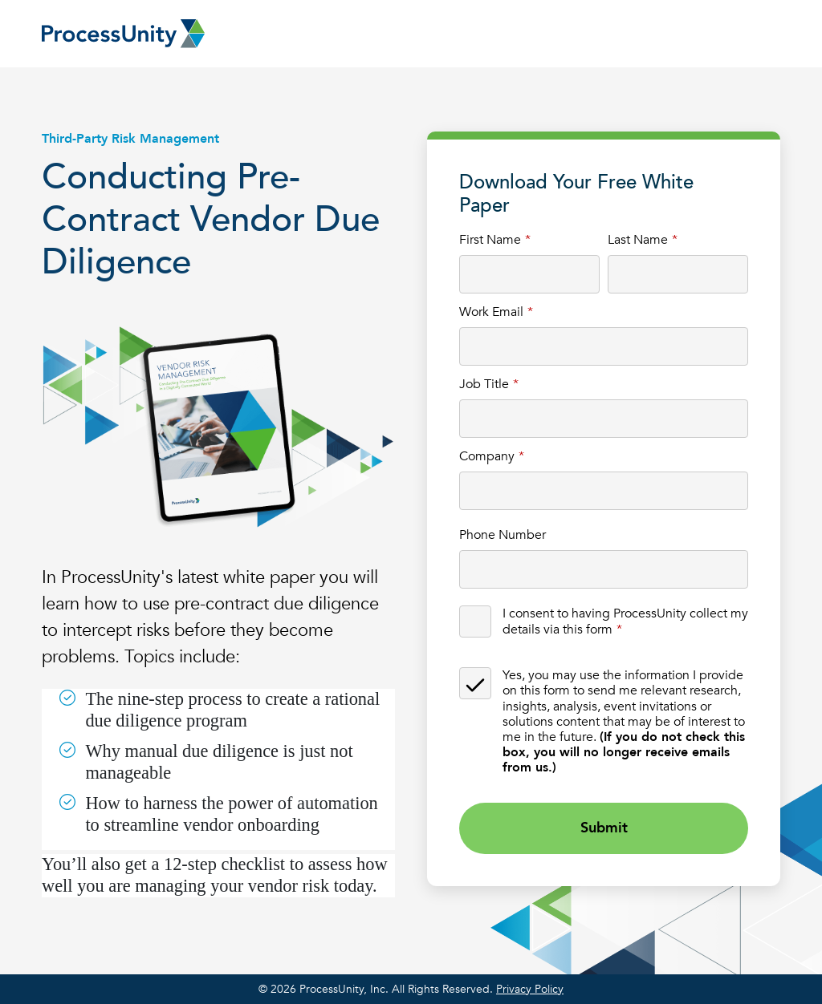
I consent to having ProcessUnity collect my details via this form (625, 621)
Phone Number (502, 534)
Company (487, 455)
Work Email (491, 311)
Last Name (638, 239)
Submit (604, 828)
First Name (490, 239)
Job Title (484, 383)
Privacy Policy (530, 989)
